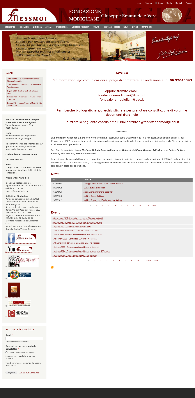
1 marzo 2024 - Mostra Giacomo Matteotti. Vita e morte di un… (78, 235)
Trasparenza (9, 27)
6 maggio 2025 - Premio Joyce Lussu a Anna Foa (104, 184)
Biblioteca (37, 27)
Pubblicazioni (62, 27)
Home (138, 3)
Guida (169, 3)
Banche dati (147, 27)
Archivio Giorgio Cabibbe (94, 196)
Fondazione (24, 27)
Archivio (49, 27)
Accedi (189, 3)
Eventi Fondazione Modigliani (22, 353)
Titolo (87, 180)
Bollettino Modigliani (80, 27)
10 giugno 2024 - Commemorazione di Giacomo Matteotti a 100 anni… (81, 251)
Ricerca (148, 3)
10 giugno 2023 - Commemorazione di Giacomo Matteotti (76, 247)
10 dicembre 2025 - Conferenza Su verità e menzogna (74, 239)
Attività (96, 27)
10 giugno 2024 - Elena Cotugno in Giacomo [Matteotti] (75, 255)
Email (8, 335)
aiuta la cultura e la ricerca (94, 188)
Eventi (135, 27)
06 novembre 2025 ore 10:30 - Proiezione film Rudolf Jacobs (77, 222)
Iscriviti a (52, 267)
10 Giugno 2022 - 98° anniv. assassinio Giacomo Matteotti (76, 243)
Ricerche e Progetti (111, 27)
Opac (159, 3)
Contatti (178, 3)
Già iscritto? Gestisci (29, 372)
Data (55, 180)
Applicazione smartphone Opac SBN (98, 192)
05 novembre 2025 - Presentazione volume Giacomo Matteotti (78, 218)
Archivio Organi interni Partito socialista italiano (103, 200)
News (126, 27)
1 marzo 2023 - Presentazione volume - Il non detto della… (76, 231)
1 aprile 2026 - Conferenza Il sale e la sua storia (72, 226)
